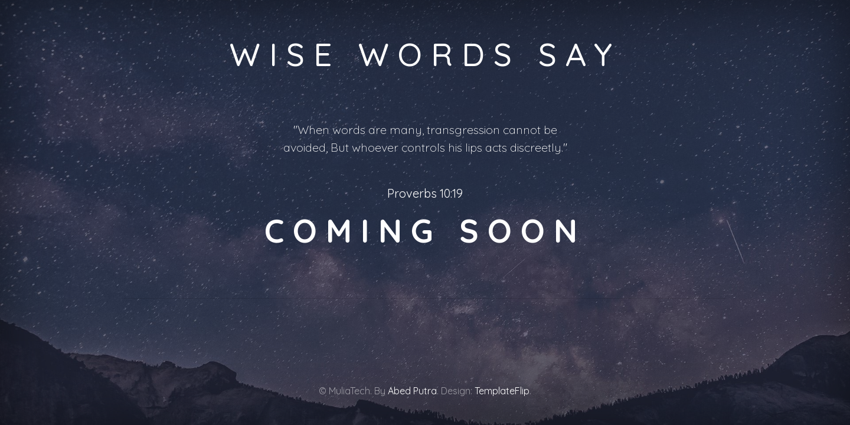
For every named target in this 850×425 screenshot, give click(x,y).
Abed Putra (412, 391)
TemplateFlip (502, 391)
